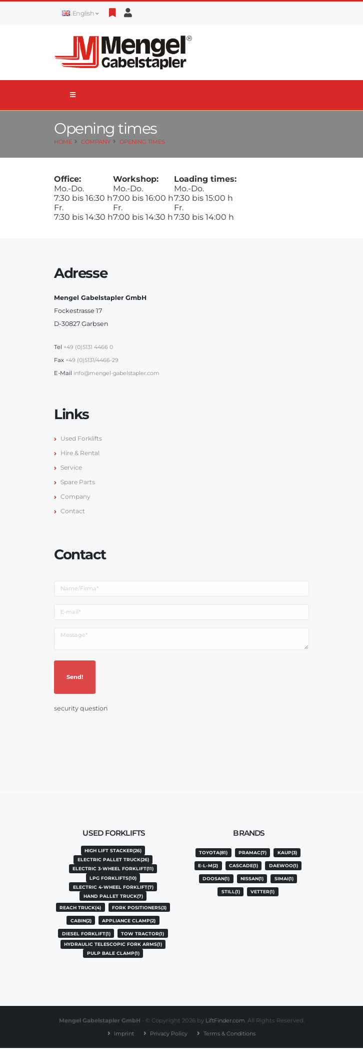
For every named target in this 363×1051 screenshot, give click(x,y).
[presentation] (130, 734)
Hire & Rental (80, 453)
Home (63, 141)
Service (72, 467)
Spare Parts (78, 482)
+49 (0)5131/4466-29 (93, 360)
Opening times (142, 141)
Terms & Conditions (231, 1036)
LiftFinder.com (225, 1023)
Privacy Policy (167, 1036)
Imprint (121, 1036)
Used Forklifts (82, 438)
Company (95, 141)
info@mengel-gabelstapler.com (120, 373)
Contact (73, 511)
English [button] (80, 13)
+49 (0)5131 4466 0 (89, 347)
